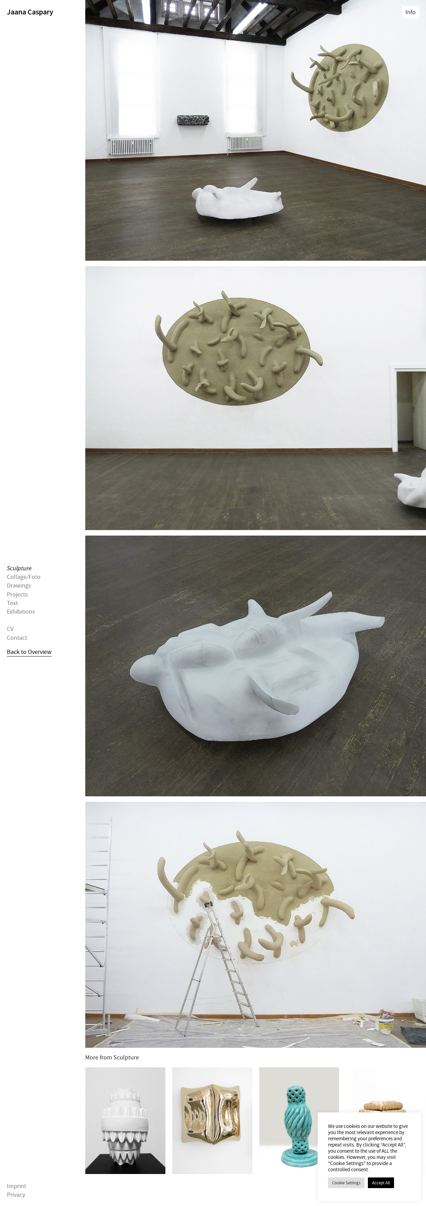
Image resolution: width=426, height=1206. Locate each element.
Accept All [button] (381, 1183)
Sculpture (19, 568)
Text (12, 603)
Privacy (16, 1195)
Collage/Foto (24, 577)
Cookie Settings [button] (346, 1183)
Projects (17, 594)
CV (10, 629)
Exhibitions (21, 612)
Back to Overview (29, 652)
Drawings (19, 586)
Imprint (16, 1186)
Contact (17, 638)
